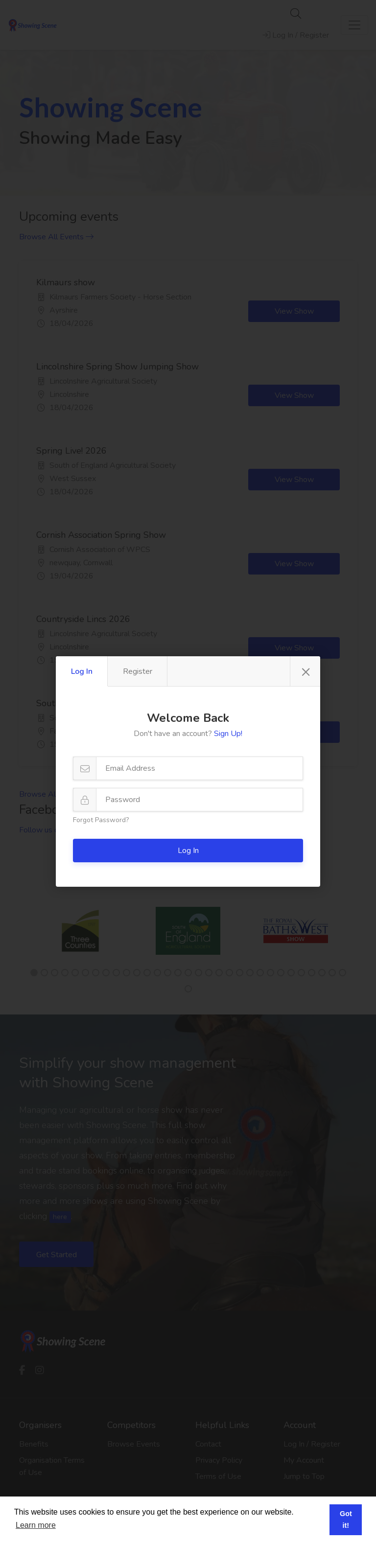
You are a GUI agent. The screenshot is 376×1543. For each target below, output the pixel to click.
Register (137, 671)
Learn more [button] (36, 1525)
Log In (82, 671)
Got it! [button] (346, 1519)
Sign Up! (228, 733)
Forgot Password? (101, 820)
